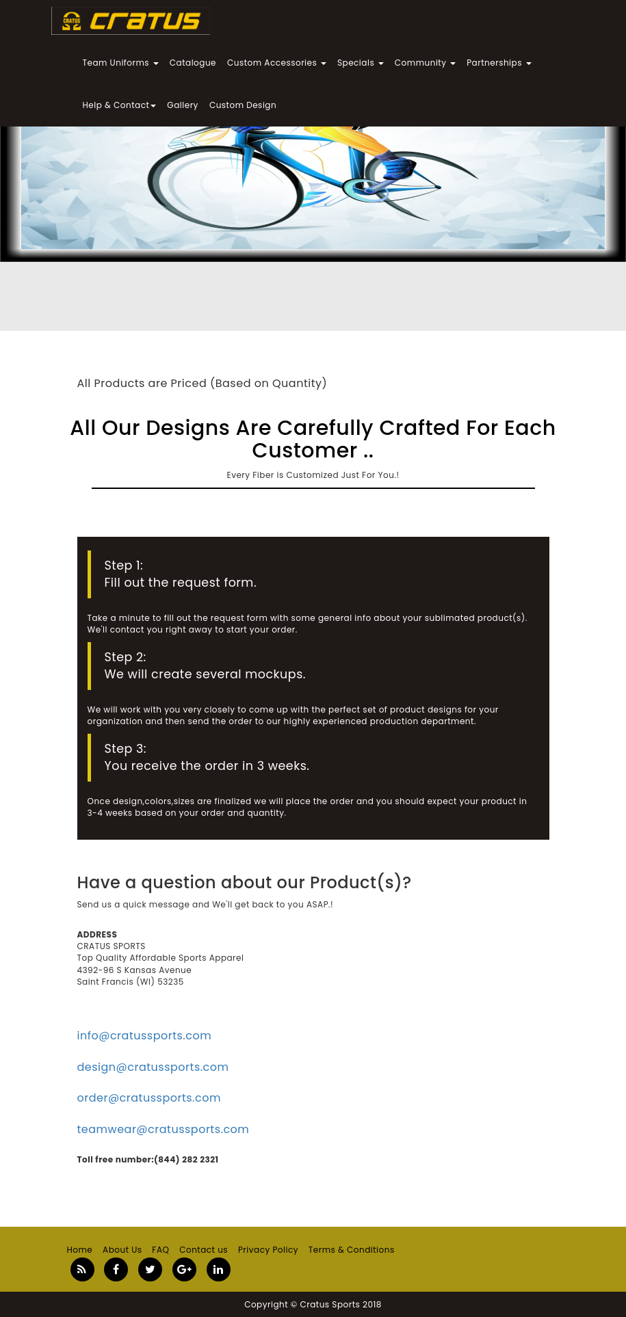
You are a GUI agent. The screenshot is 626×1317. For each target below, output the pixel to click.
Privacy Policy (268, 1249)
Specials (360, 62)
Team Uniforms (121, 62)
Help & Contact (120, 105)
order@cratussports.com (149, 1098)
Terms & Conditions (352, 1249)
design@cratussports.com (153, 1067)
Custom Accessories (276, 62)
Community (425, 62)
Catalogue (193, 62)
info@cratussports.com (144, 1035)
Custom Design (242, 105)
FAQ (160, 1249)
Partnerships (499, 62)
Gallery (182, 105)
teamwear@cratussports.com (163, 1129)
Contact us (203, 1249)
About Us (122, 1249)
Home (80, 1249)
